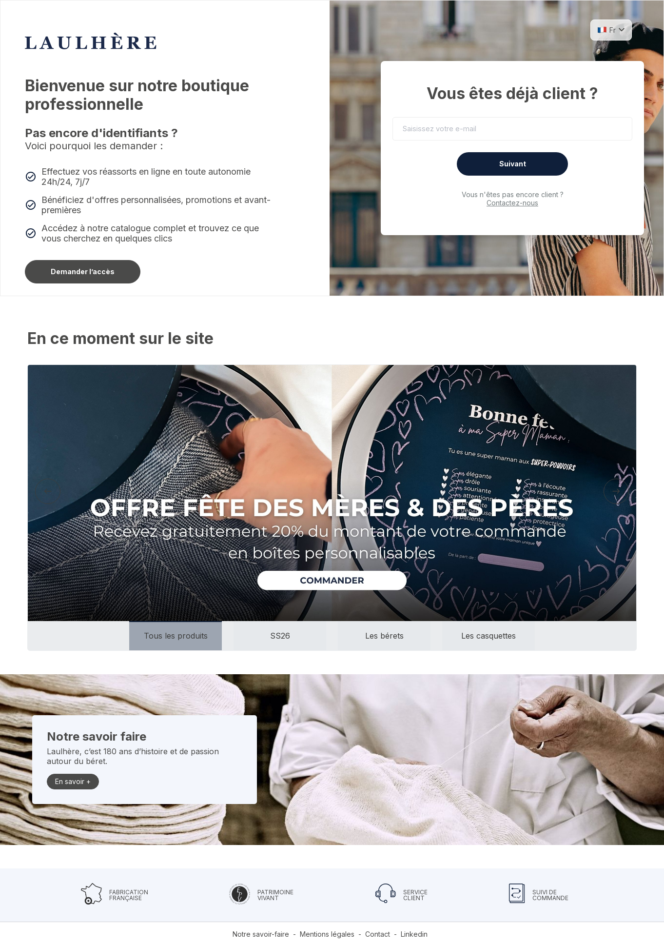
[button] (611, 30)
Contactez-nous (512, 203)
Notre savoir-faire (261, 934)
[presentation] (47, 491)
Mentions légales (327, 934)
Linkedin (414, 934)
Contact (377, 934)
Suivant (512, 164)
